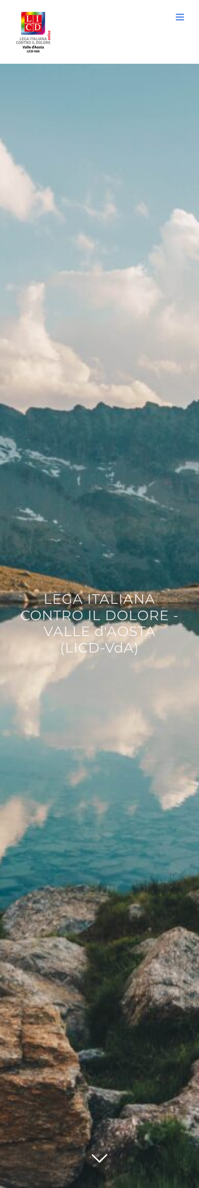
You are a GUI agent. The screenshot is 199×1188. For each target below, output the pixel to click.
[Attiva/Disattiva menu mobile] (180, 17)
